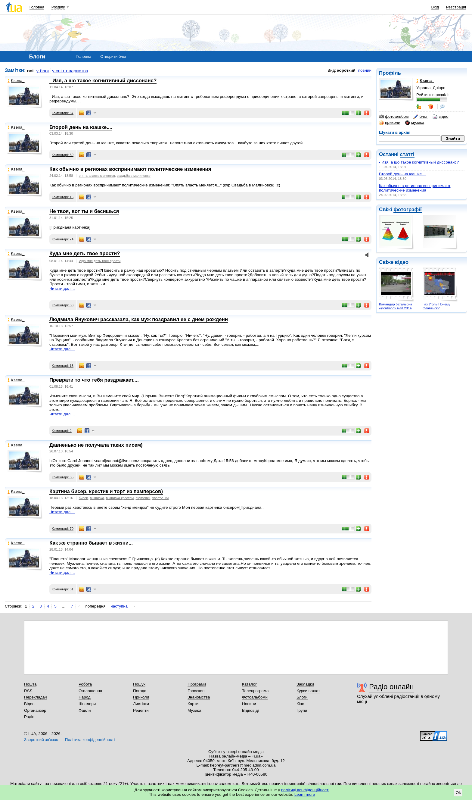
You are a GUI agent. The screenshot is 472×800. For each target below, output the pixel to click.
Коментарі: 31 (62, 589)
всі (30, 70)
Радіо (29, 716)
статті (407, 154)
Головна (37, 7)
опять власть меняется (97, 175)
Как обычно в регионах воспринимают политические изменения (414, 187)
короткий (346, 70)
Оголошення (90, 691)
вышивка (97, 498)
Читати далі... (62, 288)
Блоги (302, 697)
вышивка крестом (120, 498)
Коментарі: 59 (62, 155)
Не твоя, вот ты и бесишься (84, 211)
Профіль (390, 73)
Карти (193, 704)
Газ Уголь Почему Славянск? (436, 306)
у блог (43, 70)
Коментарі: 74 (62, 239)
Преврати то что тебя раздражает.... (94, 380)
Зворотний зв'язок (41, 739)
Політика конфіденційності (90, 739)
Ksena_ (16, 80)
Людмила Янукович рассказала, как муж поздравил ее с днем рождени (138, 319)
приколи (389, 122)
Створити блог (113, 56)
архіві (405, 132)
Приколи (141, 697)
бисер (83, 498)
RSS (28, 691)
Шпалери (87, 704)
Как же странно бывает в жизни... (91, 543)
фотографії (407, 209)
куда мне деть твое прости (100, 261)
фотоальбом (393, 116)
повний (364, 70)
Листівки (141, 704)
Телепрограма (255, 691)
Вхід (435, 7)
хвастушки (160, 498)
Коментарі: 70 (62, 528)
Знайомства (199, 697)
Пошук (139, 684)
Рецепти (141, 710)
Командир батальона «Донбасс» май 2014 (395, 306)
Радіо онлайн (391, 687)
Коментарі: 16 (62, 197)
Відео (29, 704)
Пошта (30, 684)
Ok (458, 792)
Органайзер (35, 710)
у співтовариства (70, 70)
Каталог (249, 684)
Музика (194, 710)
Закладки (305, 684)
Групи (302, 710)
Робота (85, 684)
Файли (85, 710)
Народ (85, 697)
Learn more (304, 794)
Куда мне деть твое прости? (84, 253)
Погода (139, 691)
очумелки (143, 498)
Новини (249, 704)
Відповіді (250, 710)
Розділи (58, 7)
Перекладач (35, 697)
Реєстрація (456, 7)
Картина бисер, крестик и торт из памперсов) (106, 491)
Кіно (300, 704)
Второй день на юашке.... (402, 174)
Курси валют (308, 691)
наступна (119, 606)
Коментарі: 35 (62, 477)
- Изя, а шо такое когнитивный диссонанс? (419, 162)
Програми (197, 684)
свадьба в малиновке (134, 175)
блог (420, 116)
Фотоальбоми (255, 697)
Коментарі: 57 (62, 113)
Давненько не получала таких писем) (96, 445)
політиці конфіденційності (305, 790)
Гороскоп (196, 691)
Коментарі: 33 (62, 305)
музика (414, 122)
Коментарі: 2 (62, 431)
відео (441, 116)
